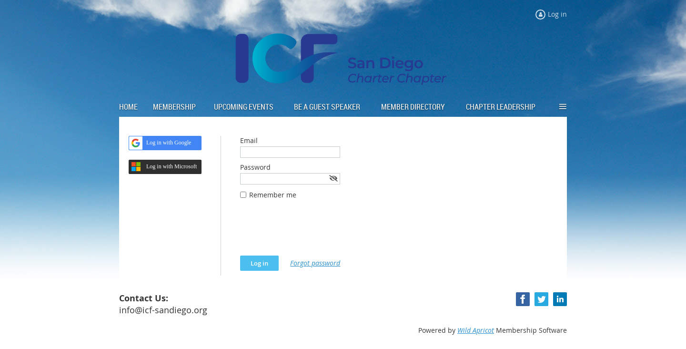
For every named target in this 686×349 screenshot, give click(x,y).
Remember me (272, 194)
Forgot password (315, 262)
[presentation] (312, 232)
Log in (557, 14)
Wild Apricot (475, 330)
